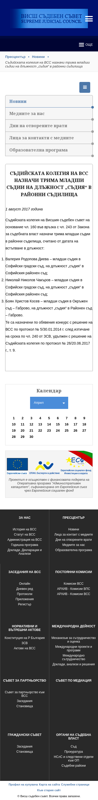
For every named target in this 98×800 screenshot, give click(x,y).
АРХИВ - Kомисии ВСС (73, 594)
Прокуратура (73, 751)
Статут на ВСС (24, 534)
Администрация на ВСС (24, 540)
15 (58, 424)
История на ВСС (24, 529)
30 (31, 437)
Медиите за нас (51, 115)
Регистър (24, 604)
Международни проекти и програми (73, 648)
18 (84, 424)
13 (40, 424)
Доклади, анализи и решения (73, 664)
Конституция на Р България (25, 638)
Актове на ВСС (24, 648)
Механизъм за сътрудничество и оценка (73, 639)
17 (75, 424)
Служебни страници (75, 784)
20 (22, 430)
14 (49, 424)
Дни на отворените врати (51, 127)
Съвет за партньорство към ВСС (24, 694)
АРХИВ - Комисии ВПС (73, 589)
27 (84, 430)
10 (14, 424)
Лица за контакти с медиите (51, 139)
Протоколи (24, 594)
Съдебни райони (73, 765)
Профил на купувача (23, 784)
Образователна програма (51, 151)
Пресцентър (15, 57)
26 (75, 430)
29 (22, 437)
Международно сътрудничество (73, 657)
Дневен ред (24, 589)
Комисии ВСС (73, 583)
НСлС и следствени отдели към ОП (73, 758)
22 (40, 430)
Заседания (24, 701)
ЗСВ (25, 643)
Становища (24, 706)
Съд (73, 746)
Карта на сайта (49, 784)
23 (49, 430)
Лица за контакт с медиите (73, 534)
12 (31, 424)
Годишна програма (24, 545)
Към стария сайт (49, 790)
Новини (38, 57)
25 (66, 430)
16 (66, 424)
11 (22, 424)
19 (14, 430)
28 (14, 437)
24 (58, 430)
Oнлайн (24, 583)
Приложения (25, 599)
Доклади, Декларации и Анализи (25, 551)
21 (31, 430)
